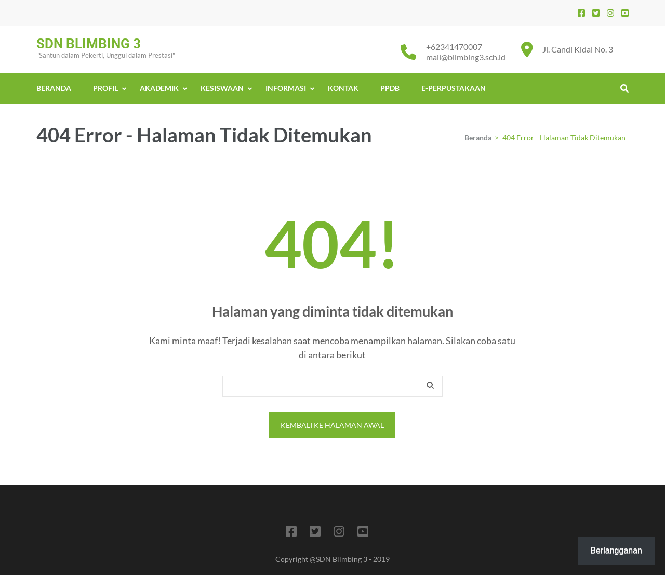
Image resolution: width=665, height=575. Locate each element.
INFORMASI (285, 88)
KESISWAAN (222, 88)
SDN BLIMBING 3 (88, 43)
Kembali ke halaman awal (332, 425)
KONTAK (343, 88)
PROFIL (105, 88)
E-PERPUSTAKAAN (453, 88)
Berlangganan (616, 550)
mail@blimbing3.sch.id (466, 57)
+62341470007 (454, 46)
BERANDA (53, 88)
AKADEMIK (159, 88)
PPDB (390, 88)
